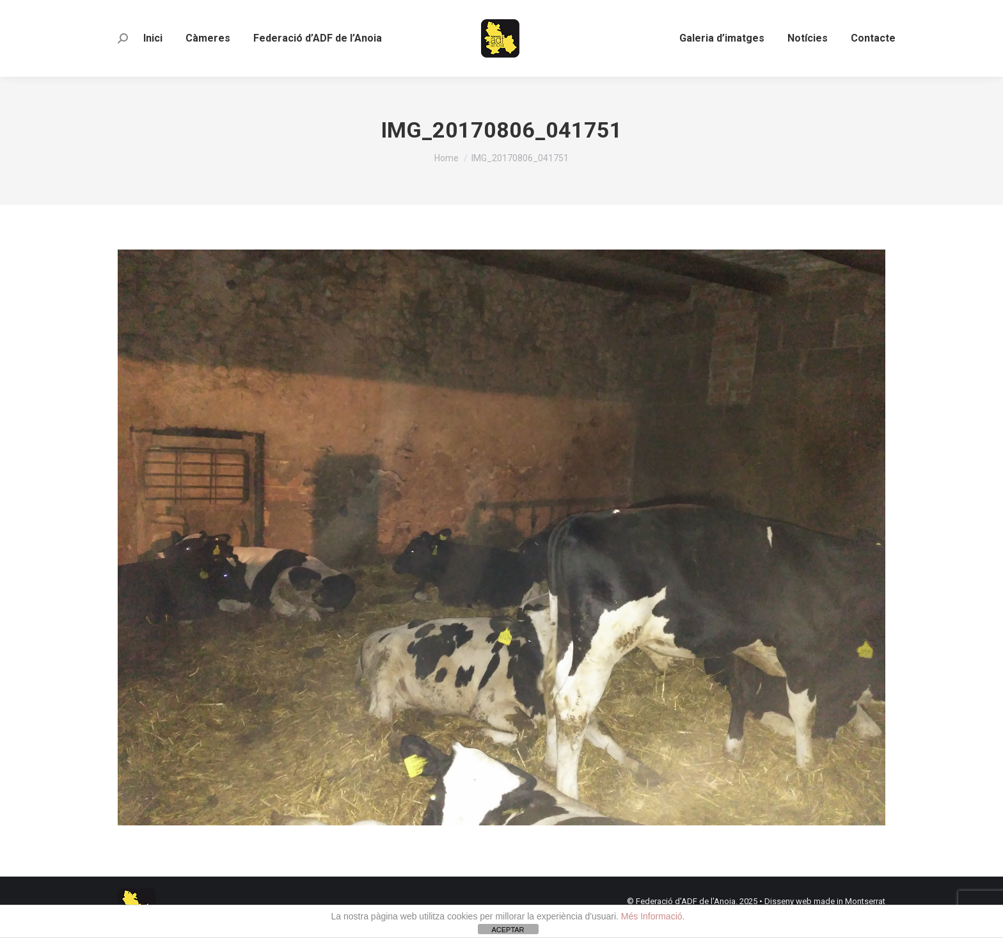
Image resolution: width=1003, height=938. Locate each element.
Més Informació (652, 916)
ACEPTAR (507, 930)
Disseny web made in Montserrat (824, 901)
